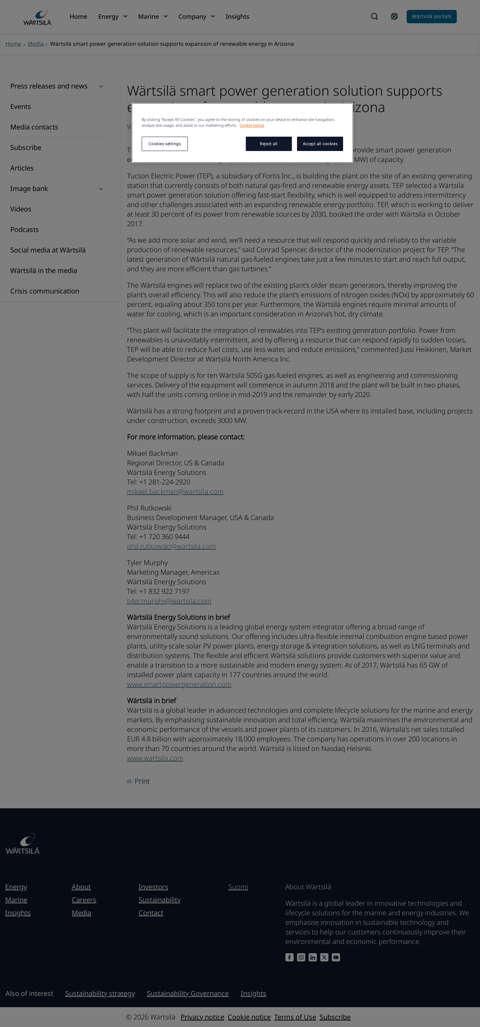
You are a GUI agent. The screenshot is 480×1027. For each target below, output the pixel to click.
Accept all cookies (320, 143)
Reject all (269, 143)
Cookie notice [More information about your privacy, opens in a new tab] (252, 125)
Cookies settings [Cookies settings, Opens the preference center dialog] (165, 143)
